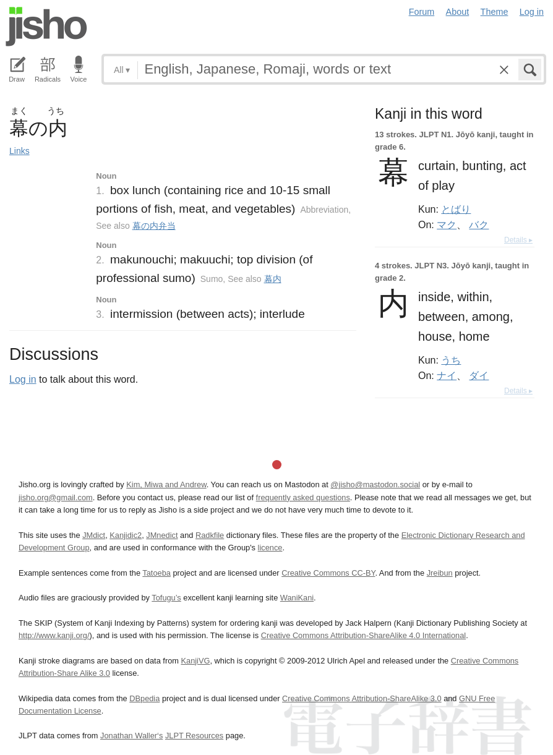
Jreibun (440, 573)
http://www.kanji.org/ (54, 635)
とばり (456, 209)
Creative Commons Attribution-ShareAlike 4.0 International (363, 635)
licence (270, 547)
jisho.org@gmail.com (56, 497)
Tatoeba (156, 573)
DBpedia (144, 698)
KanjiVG (195, 660)
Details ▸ (518, 240)
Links (19, 151)
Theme (494, 12)
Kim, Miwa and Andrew (166, 484)
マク (447, 224)
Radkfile (209, 535)
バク (479, 224)
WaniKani (297, 597)
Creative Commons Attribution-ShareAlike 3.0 (361, 698)
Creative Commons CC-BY (328, 573)
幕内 (272, 279)
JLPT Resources (194, 735)
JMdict (93, 535)
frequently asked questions (303, 497)
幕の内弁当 (154, 226)
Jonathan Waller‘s (131, 735)
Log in (532, 12)
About (457, 12)
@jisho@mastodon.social (375, 484)
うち (451, 360)
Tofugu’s (166, 597)
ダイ (479, 375)
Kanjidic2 (125, 535)
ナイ (447, 375)
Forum (422, 12)
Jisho (46, 26)
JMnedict (162, 535)
